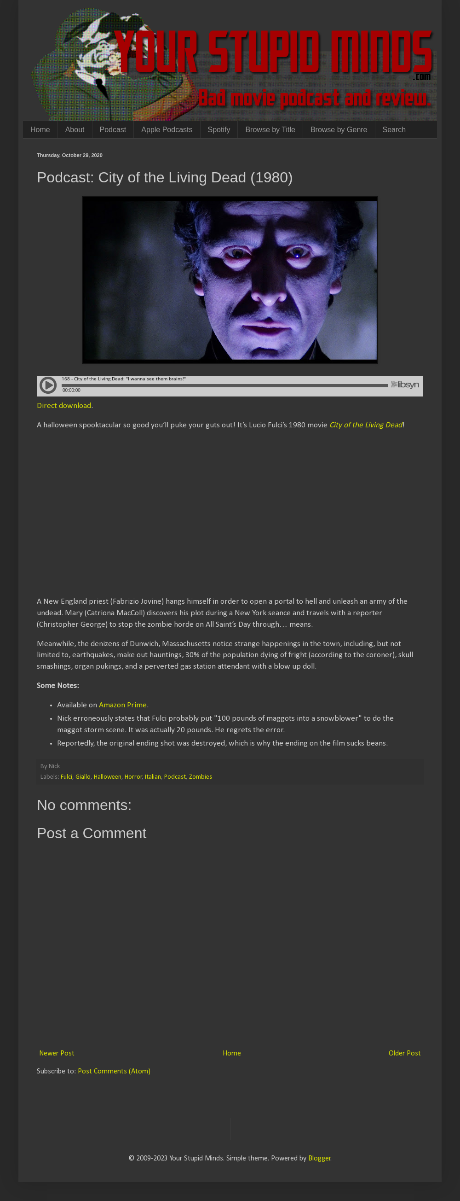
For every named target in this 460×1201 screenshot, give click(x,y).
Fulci (66, 777)
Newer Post (57, 1053)
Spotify (219, 130)
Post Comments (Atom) (114, 1071)
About (75, 130)
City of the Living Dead (365, 425)
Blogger (319, 1158)
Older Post (405, 1053)
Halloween (107, 777)
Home (40, 130)
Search (394, 130)
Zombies (200, 777)
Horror (133, 777)
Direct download (64, 406)
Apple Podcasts (166, 130)
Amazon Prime (123, 705)
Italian (153, 777)
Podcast (113, 130)
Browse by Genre (339, 130)
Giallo (83, 777)
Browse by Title (270, 130)
